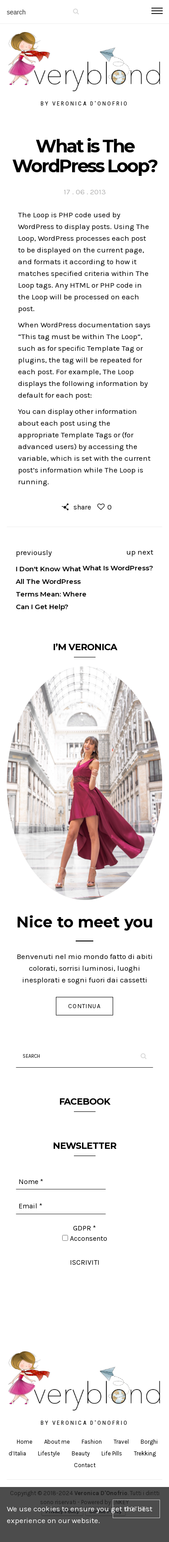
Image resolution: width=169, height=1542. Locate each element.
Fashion (92, 1441)
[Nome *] (61, 1181)
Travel (121, 1441)
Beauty (81, 1453)
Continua (84, 1006)
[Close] (136, 1509)
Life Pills (111, 1453)
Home (24, 1441)
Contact (85, 1465)
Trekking (145, 1453)
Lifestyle (49, 1453)
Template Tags (86, 434)
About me (57, 1441)
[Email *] (61, 1206)
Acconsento (84, 1238)
